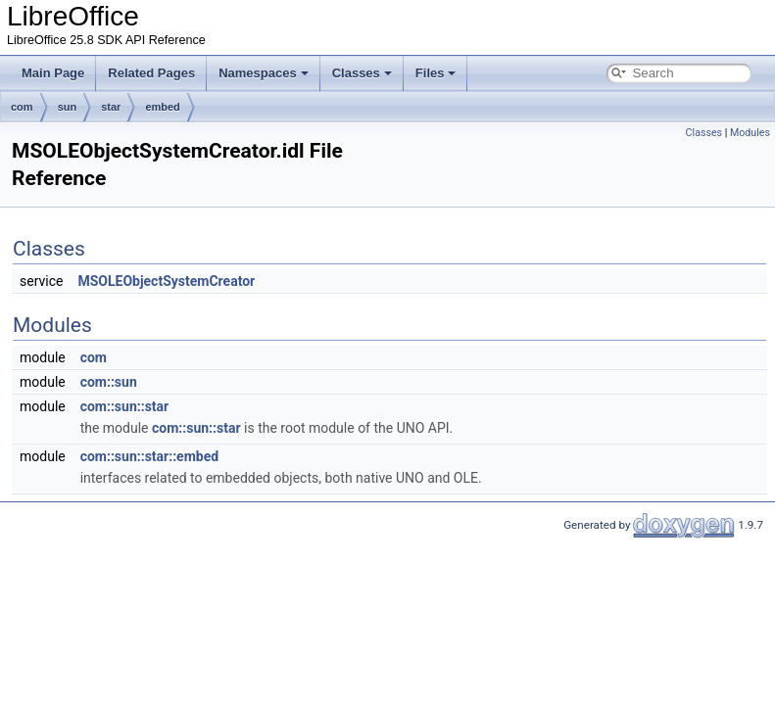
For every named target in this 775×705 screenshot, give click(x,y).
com (22, 107)
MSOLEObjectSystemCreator (166, 281)
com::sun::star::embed (149, 456)
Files (436, 73)
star (111, 107)
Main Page (53, 73)
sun (67, 107)
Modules (750, 132)
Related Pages (151, 73)
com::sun (108, 382)
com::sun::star (125, 406)
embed (162, 107)
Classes (362, 73)
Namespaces (263, 73)
